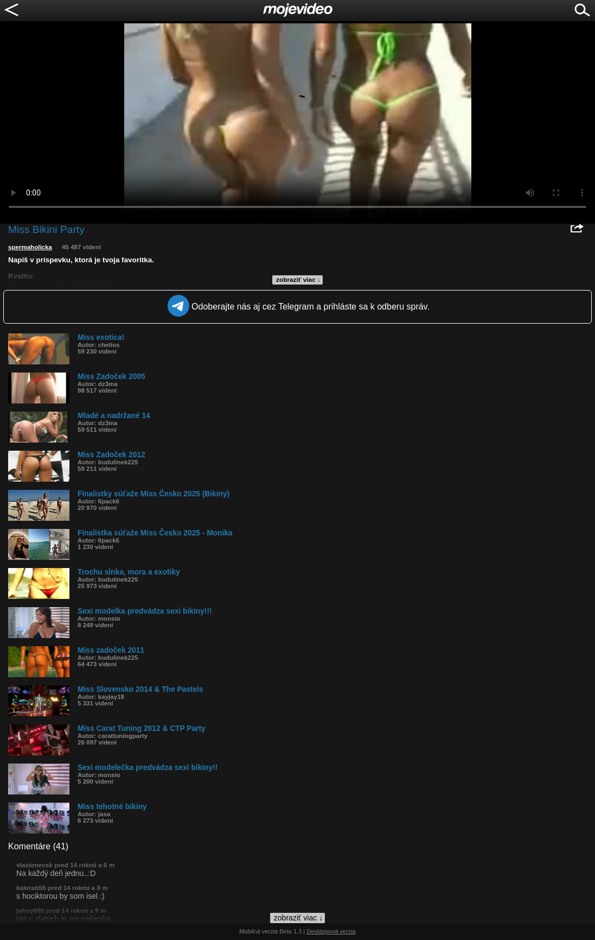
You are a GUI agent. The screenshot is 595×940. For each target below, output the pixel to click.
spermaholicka (30, 247)
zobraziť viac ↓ (298, 279)
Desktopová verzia (331, 931)
